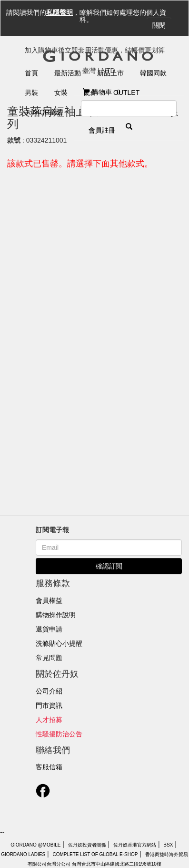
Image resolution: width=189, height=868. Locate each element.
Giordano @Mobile (35, 844)
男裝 (31, 92)
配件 (90, 92)
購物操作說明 (56, 615)
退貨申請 (49, 629)
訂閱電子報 (52, 530)
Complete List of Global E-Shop (95, 854)
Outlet (126, 92)
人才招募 (49, 719)
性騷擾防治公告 (59, 734)
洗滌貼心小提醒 (59, 643)
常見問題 (49, 657)
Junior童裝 (44, 112)
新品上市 (110, 73)
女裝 (61, 92)
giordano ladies (23, 854)
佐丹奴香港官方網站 (134, 844)
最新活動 (67, 73)
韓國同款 (153, 73)
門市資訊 (49, 705)
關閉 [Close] (159, 25)
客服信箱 (49, 767)
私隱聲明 (59, 12)
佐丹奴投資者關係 (87, 844)
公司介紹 (49, 691)
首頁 (31, 73)
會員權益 (49, 600)
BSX (168, 844)
